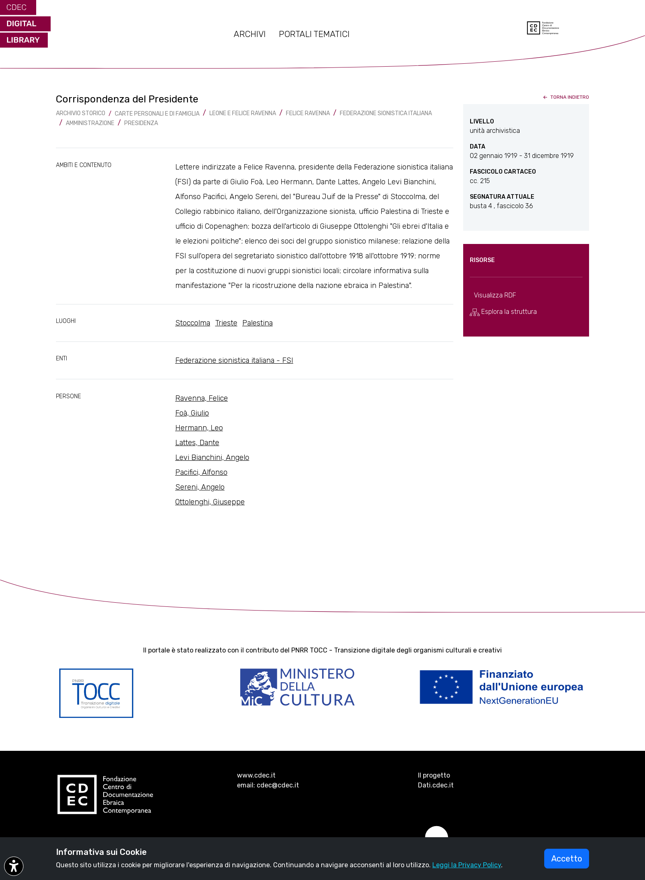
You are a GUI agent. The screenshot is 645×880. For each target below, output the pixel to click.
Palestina (257, 322)
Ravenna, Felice (201, 398)
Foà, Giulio (192, 413)
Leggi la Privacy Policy (466, 865)
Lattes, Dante (197, 442)
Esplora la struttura (503, 312)
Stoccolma (192, 322)
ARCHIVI (250, 34)
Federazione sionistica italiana (386, 113)
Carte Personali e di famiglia (157, 113)
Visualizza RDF (495, 295)
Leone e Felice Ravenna (242, 113)
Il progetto (434, 775)
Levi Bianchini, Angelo (212, 457)
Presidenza (141, 123)
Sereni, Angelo (200, 487)
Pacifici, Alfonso (201, 472)
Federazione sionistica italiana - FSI (234, 360)
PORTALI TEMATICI (314, 34)
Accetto (566, 859)
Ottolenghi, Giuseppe (210, 501)
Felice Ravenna (308, 113)
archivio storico (80, 113)
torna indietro (565, 97)
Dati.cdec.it (436, 785)
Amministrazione (90, 123)
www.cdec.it (256, 775)
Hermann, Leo (199, 427)
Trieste (226, 322)
